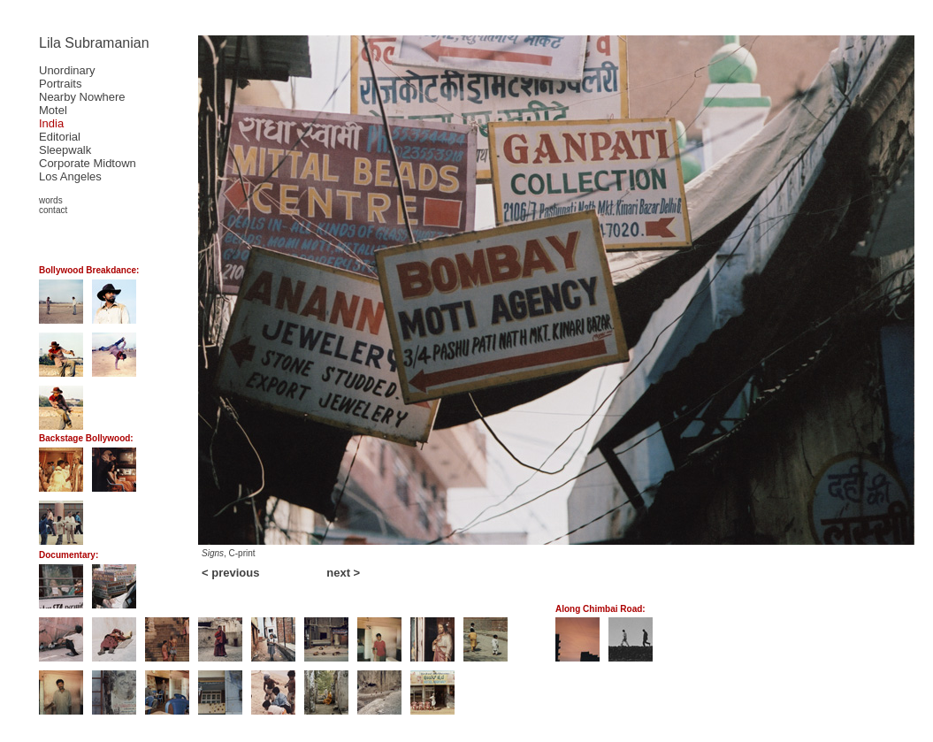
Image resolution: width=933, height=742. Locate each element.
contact (53, 210)
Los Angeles (70, 176)
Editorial (59, 136)
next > (343, 572)
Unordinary (67, 70)
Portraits (60, 83)
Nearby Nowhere (82, 96)
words (51, 200)
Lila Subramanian (94, 42)
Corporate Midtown (87, 163)
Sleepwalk (65, 150)
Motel (53, 110)
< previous (230, 572)
